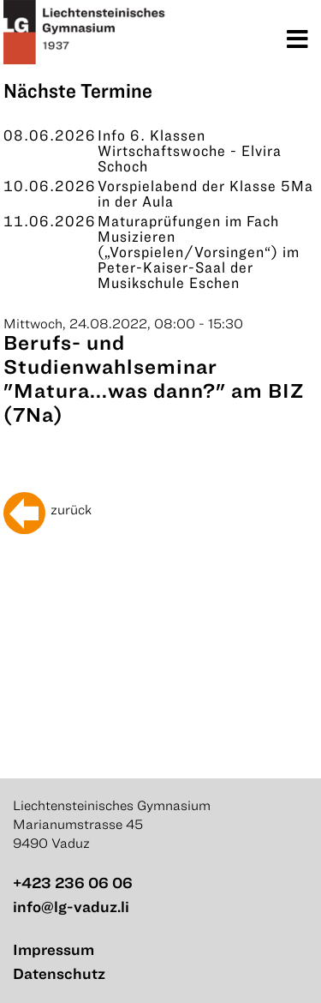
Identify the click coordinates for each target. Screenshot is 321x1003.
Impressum (53, 949)
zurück (71, 509)
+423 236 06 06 (73, 883)
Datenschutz (59, 973)
